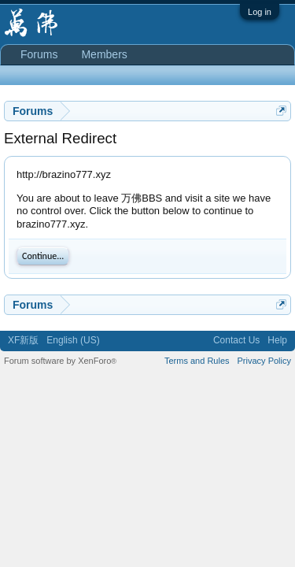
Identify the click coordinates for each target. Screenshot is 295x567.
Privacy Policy (264, 360)
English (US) (72, 340)
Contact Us (236, 340)
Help (277, 340)
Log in (259, 12)
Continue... (43, 255)
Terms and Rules (197, 360)
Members (104, 54)
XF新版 (23, 340)
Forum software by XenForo (60, 360)
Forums (38, 54)
